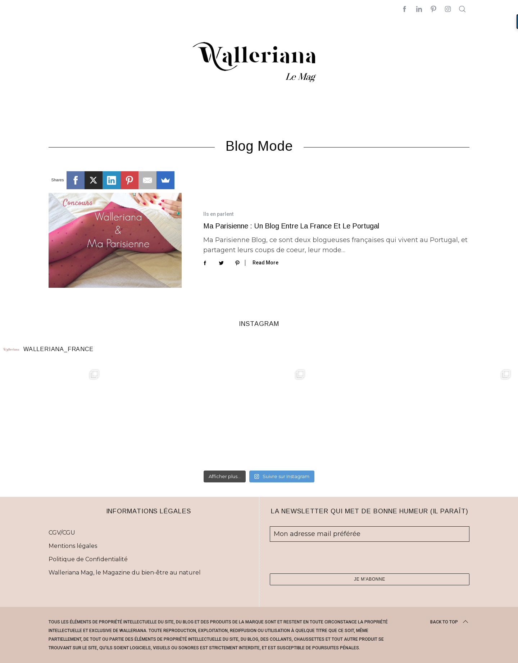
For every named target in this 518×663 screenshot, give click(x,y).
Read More (265, 262)
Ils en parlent (218, 214)
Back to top (449, 622)
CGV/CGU (62, 532)
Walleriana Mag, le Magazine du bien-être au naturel (125, 572)
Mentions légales (73, 545)
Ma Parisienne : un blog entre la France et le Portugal (291, 226)
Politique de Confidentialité (88, 559)
